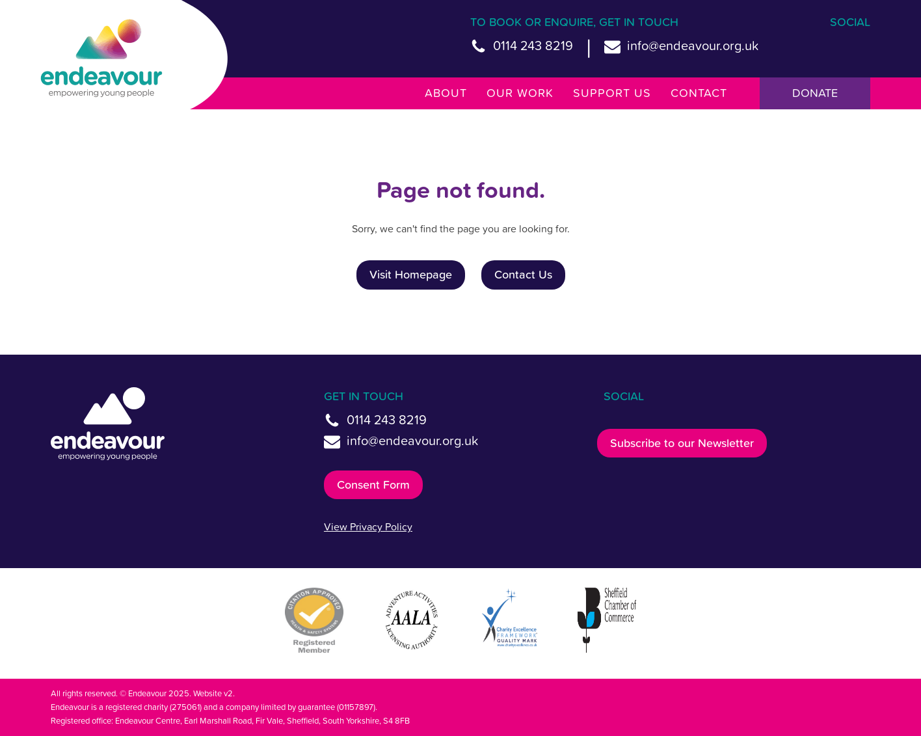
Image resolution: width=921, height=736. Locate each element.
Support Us (612, 93)
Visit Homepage (410, 274)
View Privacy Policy (368, 526)
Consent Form (373, 484)
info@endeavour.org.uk (692, 45)
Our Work (520, 93)
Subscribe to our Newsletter (682, 443)
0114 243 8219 (533, 45)
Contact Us (523, 274)
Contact (699, 93)
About (446, 93)
